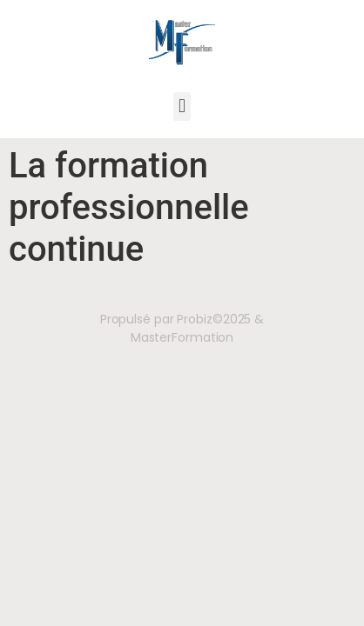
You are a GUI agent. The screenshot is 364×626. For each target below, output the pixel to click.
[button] (181, 106)
